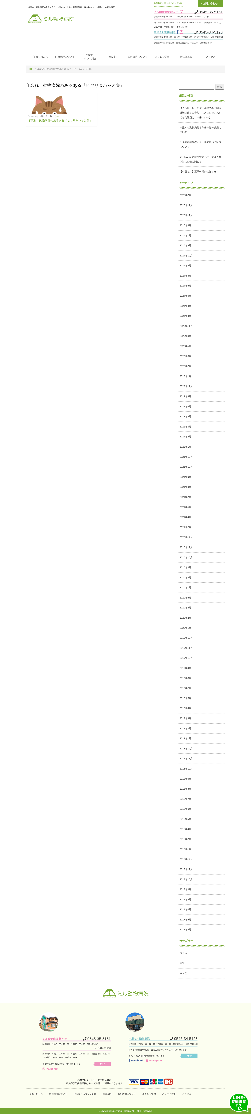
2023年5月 (185, 345)
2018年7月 (185, 798)
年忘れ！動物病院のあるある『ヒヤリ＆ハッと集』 (60, 120)
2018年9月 (185, 778)
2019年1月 (185, 738)
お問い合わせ (210, 3)
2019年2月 (185, 728)
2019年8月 (185, 678)
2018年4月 (185, 829)
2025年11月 (186, 215)
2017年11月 (186, 869)
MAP (103, 1064)
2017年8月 (185, 899)
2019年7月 (185, 688)
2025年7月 (185, 235)
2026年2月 (185, 195)
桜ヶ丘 (183, 973)
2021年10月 (186, 466)
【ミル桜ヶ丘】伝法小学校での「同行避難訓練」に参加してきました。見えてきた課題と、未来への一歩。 (200, 113)
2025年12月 (186, 205)
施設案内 (113, 56)
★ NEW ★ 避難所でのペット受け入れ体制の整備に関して (200, 159)
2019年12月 (186, 637)
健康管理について (65, 56)
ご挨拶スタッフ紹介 (89, 57)
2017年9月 (185, 889)
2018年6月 (185, 808)
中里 (182, 963)
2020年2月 (185, 617)
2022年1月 (185, 446)
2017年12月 (186, 859)
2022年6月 (185, 406)
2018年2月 (185, 839)
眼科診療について (137, 56)
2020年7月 (185, 587)
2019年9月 (185, 667)
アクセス (210, 56)
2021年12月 (186, 456)
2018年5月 (185, 818)
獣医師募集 (186, 56)
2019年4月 (185, 708)
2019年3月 (185, 718)
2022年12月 (186, 386)
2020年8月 (185, 577)
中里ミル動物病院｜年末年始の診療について (200, 129)
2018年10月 (186, 768)
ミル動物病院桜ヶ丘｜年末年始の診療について (200, 144)
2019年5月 (185, 698)
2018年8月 (185, 788)
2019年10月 (186, 657)
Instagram (50, 1068)
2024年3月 (185, 315)
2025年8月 (185, 225)
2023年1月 (185, 376)
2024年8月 (185, 275)
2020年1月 (185, 627)
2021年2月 (185, 527)
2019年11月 (186, 647)
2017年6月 (185, 909)
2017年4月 (185, 929)
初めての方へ (40, 56)
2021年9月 (185, 476)
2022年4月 (185, 416)
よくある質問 (162, 56)
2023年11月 (186, 325)
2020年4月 (185, 607)
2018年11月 (186, 758)
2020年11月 (186, 547)
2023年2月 (185, 366)
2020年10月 (186, 557)
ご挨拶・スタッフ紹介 (85, 1094)
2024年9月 (185, 265)
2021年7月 (185, 496)
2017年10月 (186, 879)
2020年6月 (185, 597)
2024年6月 (185, 285)
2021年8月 (185, 486)
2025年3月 (185, 245)
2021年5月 (185, 507)
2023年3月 (185, 356)
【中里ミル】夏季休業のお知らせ (198, 171)
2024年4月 (185, 305)
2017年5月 (185, 919)
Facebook (136, 1060)
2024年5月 (185, 295)
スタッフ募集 (169, 1094)
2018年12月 (186, 748)
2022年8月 (185, 396)
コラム (55, 116)
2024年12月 (186, 255)
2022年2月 (185, 436)
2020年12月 (186, 537)
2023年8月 (185, 336)
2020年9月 (185, 567)
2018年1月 (185, 849)
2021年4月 (185, 517)
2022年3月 (185, 426)
